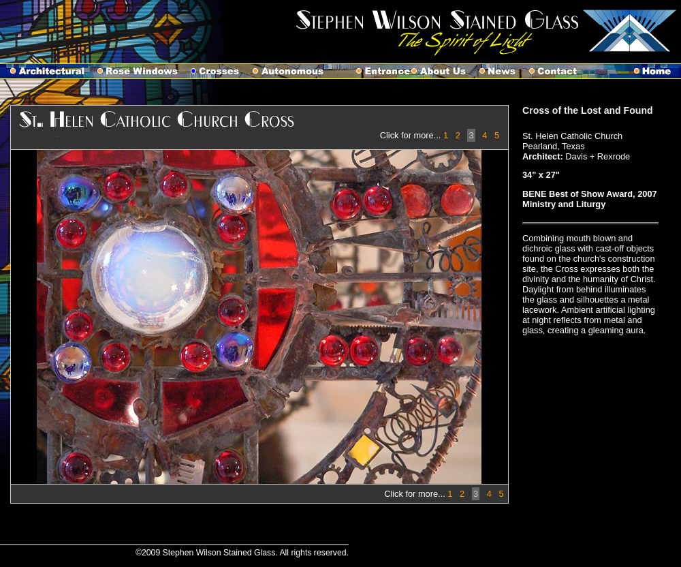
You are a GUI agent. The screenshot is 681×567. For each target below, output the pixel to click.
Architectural (48, 71)
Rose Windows (144, 71)
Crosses (222, 71)
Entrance (374, 71)
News (504, 71)
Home (657, 71)
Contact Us (559, 71)
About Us (445, 71)
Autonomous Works (295, 71)
